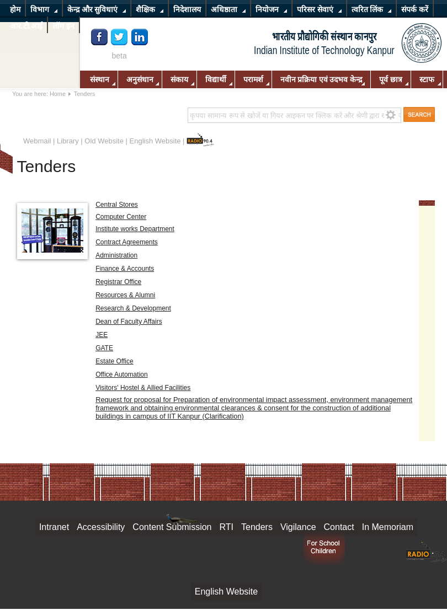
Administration (116, 255)
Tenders (257, 527)
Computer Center (120, 217)
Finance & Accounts (124, 268)
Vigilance (298, 527)
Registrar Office (118, 282)
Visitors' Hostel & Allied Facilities (142, 388)
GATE (104, 348)
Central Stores (116, 204)
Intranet (54, 527)
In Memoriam (387, 527)
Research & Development (133, 308)
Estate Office (114, 361)
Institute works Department (134, 229)
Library (68, 141)
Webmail (37, 141)
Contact (339, 527)
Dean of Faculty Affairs (128, 321)
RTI (226, 527)
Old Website (104, 141)
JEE (101, 335)
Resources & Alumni (125, 295)
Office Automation (121, 374)
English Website (155, 141)
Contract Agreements (126, 242)
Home (58, 93)
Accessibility (101, 527)
